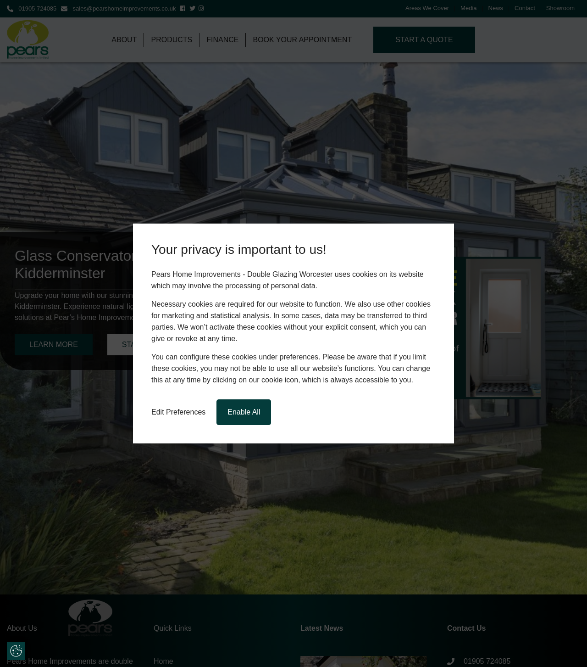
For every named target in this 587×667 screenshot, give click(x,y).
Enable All (243, 412)
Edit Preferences (178, 412)
